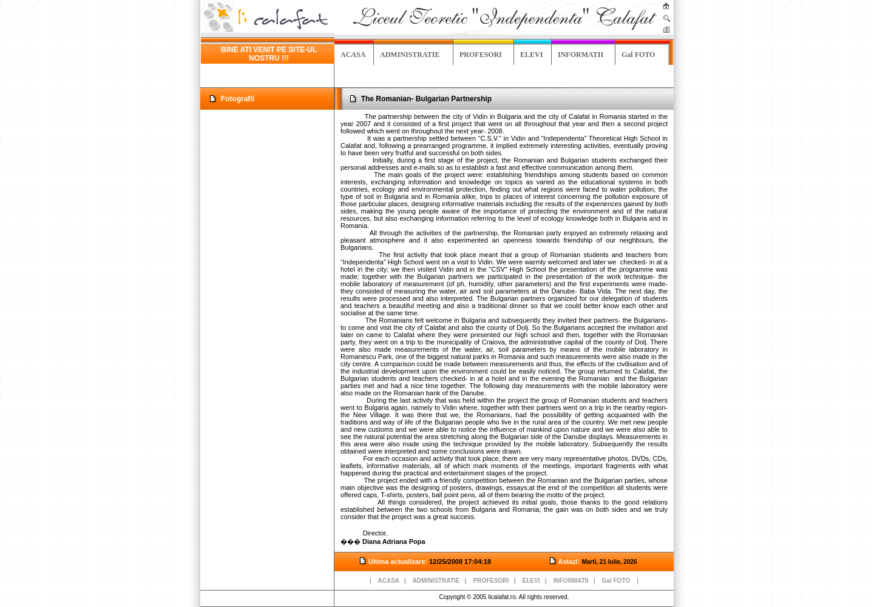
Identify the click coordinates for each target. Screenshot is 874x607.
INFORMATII (580, 54)
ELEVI (531, 54)
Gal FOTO (638, 54)
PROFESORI (480, 54)
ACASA (352, 54)
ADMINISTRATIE (409, 54)
